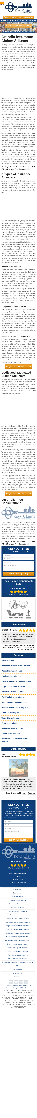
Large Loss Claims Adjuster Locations (17, 926)
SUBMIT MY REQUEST (18, 574)
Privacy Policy (17, 969)
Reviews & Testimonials (18, 966)
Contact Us (28, 17)
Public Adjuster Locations (17, 907)
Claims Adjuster (17, 893)
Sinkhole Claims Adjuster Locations (18, 944)
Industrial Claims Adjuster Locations (18, 929)
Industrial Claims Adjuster (12, 692)
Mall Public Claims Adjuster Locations (17, 937)
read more (16, 641)
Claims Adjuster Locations (18, 915)
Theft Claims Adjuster (10, 734)
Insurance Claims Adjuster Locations (18, 918)
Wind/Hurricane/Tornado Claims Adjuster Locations (17, 962)
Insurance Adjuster (17, 896)
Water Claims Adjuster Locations (18, 951)
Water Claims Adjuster (10, 718)
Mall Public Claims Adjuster (13, 697)
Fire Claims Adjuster (10, 723)
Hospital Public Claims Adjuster (14, 707)
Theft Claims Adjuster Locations (18, 958)
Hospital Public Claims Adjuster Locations (17, 933)
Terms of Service (18, 973)
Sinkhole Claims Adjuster (12, 728)
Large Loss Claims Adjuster (13, 687)
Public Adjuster (7, 661)
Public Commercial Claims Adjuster (16, 681)
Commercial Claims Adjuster (17, 904)
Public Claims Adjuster (11, 676)
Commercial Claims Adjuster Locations (18, 922)
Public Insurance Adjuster (12, 671)
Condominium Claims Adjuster (14, 702)
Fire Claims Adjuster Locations (17, 947)
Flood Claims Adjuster (10, 713)
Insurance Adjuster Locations (18, 911)
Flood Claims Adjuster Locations (18, 955)
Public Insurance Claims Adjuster (15, 666)
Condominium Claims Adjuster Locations (17, 940)
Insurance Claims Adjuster (18, 900)
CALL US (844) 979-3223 (12, 17)
